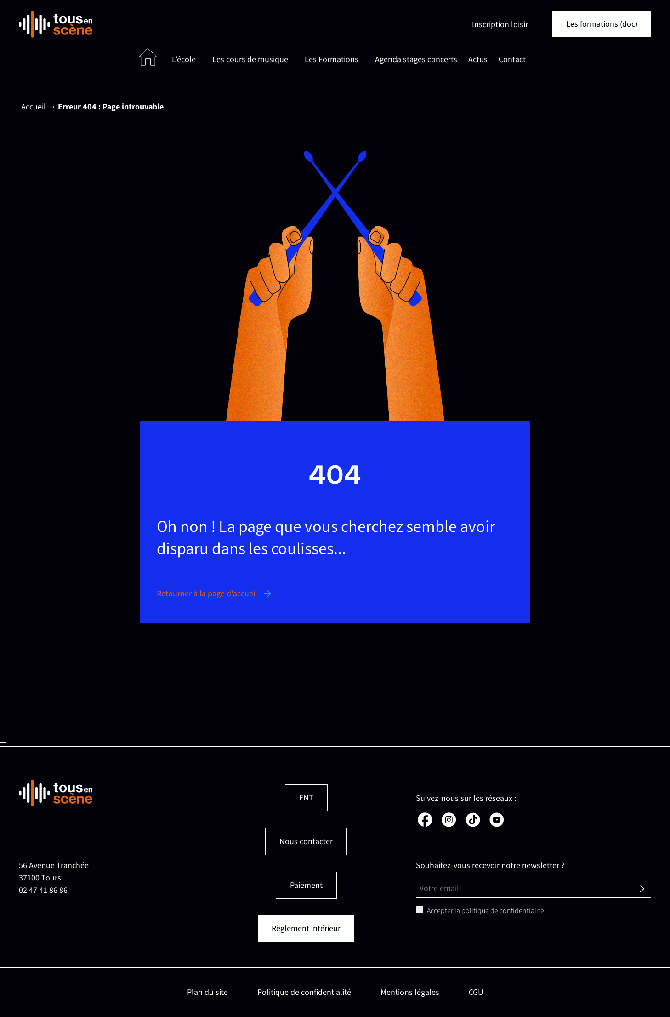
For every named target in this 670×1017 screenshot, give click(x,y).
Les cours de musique (250, 59)
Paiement (306, 885)
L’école (184, 59)
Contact (512, 59)
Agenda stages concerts (416, 59)
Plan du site (207, 992)
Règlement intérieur (306, 928)
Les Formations (331, 59)
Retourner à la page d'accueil (215, 594)
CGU (476, 992)
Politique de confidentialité (304, 992)
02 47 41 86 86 (43, 890)
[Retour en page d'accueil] (55, 24)
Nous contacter (306, 841)
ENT (306, 798)
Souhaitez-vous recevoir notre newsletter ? (490, 865)
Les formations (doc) (601, 24)
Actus (478, 59)
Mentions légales (409, 992)
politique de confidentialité (502, 911)
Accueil (33, 107)
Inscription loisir (500, 24)
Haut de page (3, 742)
